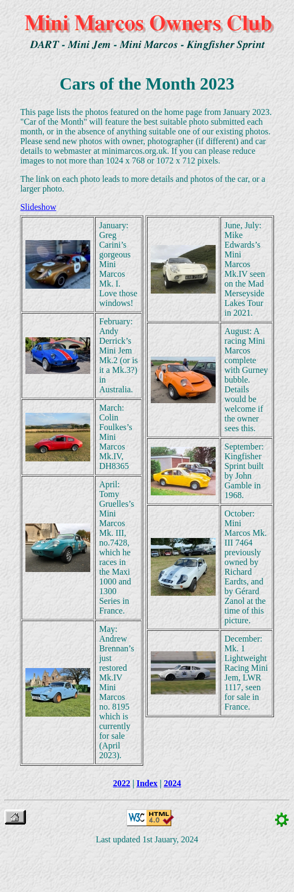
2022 (121, 783)
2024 (172, 783)
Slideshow (38, 207)
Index (146, 783)
